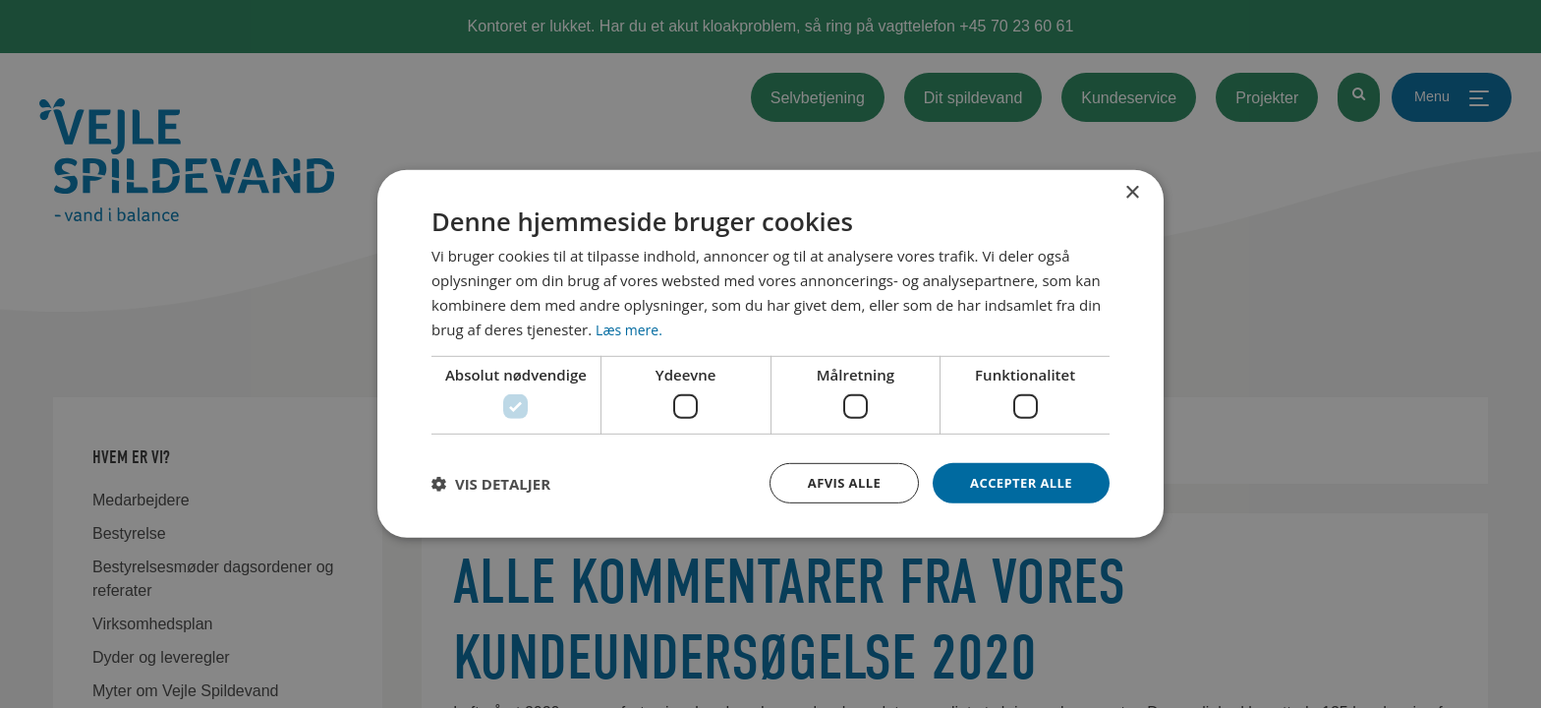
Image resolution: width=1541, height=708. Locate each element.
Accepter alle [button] (1017, 482)
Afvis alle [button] (834, 482)
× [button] (1131, 191)
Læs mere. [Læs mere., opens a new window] (631, 327)
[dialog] (770, 354)
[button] (490, 483)
